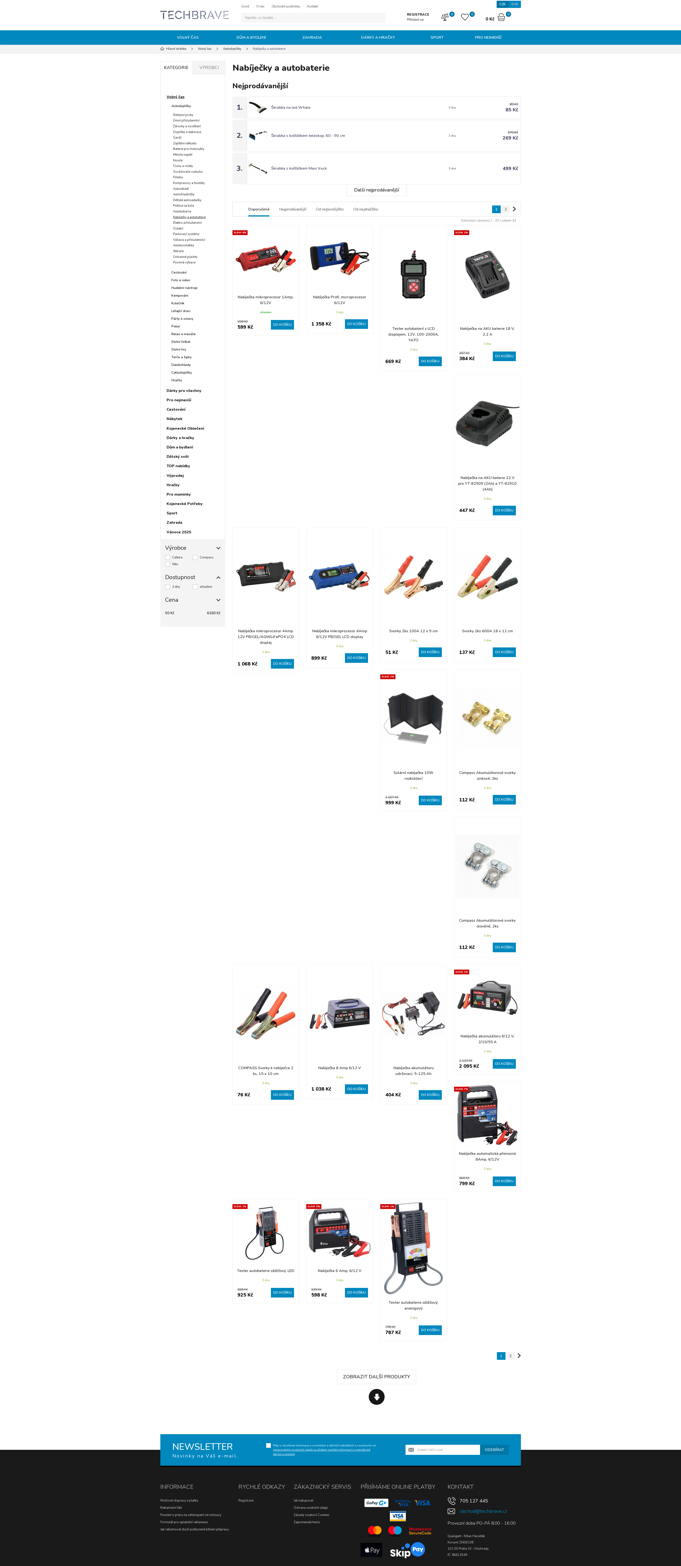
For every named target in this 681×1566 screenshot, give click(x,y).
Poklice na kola (183, 206)
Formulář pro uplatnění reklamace (184, 1522)
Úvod (245, 6)
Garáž (177, 137)
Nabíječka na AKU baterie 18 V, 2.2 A (487, 331)
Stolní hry (178, 349)
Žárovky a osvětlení (187, 126)
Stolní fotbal (180, 341)
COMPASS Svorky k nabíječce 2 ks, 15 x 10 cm (265, 1070)
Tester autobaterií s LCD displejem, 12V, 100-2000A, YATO (413, 334)
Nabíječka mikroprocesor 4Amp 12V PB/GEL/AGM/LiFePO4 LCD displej (265, 636)
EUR (515, 4)
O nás (260, 6)
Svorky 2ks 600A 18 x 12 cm (487, 631)
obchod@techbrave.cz (483, 1511)
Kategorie (176, 67)
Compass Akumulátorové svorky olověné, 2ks (487, 923)
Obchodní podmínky (286, 6)
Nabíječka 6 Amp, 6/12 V (339, 1270)
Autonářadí (181, 189)
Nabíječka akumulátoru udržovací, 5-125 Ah (414, 1070)
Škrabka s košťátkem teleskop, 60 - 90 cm (308, 135)
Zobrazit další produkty (376, 1377)
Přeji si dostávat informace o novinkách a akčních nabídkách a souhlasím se (324, 1450)
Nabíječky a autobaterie (189, 217)
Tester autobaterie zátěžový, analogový (413, 1305)
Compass (206, 557)
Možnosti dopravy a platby (179, 1500)
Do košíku (282, 324)
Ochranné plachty (185, 257)
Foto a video (180, 280)
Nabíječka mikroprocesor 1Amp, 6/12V (266, 300)
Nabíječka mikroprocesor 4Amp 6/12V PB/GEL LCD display (339, 633)
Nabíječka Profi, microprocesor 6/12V (339, 300)
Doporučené (258, 209)
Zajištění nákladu (184, 143)
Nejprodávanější (292, 209)
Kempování (179, 295)
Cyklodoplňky (181, 372)
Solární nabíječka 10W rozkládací (413, 775)
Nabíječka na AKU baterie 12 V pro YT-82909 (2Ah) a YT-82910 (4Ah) (487, 483)
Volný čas (188, 37)
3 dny (176, 587)
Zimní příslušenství (186, 120)
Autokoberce (182, 211)
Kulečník (177, 303)
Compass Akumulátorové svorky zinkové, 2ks (487, 775)
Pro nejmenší (488, 37)
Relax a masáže (183, 334)
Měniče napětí (182, 155)
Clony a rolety (183, 166)
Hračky (176, 380)
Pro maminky (179, 494)
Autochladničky (183, 194)
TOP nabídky (178, 466)
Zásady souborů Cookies (311, 1515)
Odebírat (494, 1449)
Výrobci (209, 67)
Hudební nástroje (184, 288)
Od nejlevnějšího (330, 209)
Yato (175, 564)
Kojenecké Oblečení (185, 428)
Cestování (179, 272)
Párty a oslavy (182, 318)
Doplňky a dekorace (187, 132)
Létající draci (180, 311)
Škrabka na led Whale (291, 107)
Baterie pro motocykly (188, 149)
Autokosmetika (183, 245)
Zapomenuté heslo (307, 1522)
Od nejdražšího (365, 209)
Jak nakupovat (303, 1500)
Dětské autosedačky (187, 200)
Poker (175, 326)
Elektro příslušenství (187, 223)
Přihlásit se (415, 19)
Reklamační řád (171, 1508)
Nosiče (178, 160)
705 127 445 (474, 1501)
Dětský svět (178, 456)
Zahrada (312, 37)
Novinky (178, 85)
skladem (206, 587)
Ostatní (178, 228)
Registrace (246, 1500)
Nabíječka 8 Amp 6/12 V (339, 1068)
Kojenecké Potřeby (185, 503)
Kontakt (312, 6)
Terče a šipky (181, 357)
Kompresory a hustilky (189, 183)
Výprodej (175, 475)
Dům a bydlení (251, 37)
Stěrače (178, 251)
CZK (503, 4)
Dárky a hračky (378, 37)
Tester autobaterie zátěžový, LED (265, 1270)
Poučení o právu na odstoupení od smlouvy (190, 1515)
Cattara (177, 557)
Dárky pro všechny (184, 390)
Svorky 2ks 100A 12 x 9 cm (413, 631)
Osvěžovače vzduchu (188, 172)
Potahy (178, 177)
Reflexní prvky (183, 115)
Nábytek (174, 419)
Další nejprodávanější (376, 190)
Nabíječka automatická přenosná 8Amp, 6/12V (487, 1156)
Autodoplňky (181, 106)
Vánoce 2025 (179, 532)
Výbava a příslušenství (189, 240)
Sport (437, 37)
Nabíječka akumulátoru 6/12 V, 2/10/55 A (487, 1039)
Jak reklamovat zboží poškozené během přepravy (194, 1529)
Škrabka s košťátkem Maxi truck (299, 168)
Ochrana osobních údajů (311, 1508)
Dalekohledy (181, 365)
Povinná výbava (184, 262)
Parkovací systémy (186, 234)
